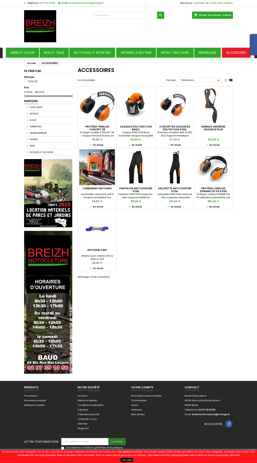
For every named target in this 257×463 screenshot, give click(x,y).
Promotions (30, 395)
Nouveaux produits (35, 400)
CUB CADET (36, 107)
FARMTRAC (35, 126)
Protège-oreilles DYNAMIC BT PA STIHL (213, 190)
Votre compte (142, 387)
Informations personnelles (146, 395)
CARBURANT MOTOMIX (97, 188)
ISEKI (32, 145)
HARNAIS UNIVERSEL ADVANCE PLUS (213, 128)
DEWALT (34, 113)
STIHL (33, 81)
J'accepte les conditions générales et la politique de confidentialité (94, 449)
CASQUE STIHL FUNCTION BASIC (136, 128)
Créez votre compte (221, 2)
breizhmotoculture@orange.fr (86, 2)
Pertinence (201, 80)
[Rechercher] (128, 15)
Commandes (139, 400)
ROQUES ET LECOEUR (41, 152)
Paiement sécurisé (88, 414)
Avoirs (134, 405)
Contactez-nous (87, 419)
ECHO (32, 120)
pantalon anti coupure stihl (135, 190)
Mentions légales (87, 400)
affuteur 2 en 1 (97, 250)
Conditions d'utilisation (91, 405)
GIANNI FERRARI (38, 133)
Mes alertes (138, 414)
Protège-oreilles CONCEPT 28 (97, 128)
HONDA (33, 139)
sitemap (82, 423)
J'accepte (127, 460)
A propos (83, 409)
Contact (192, 387)
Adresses (136, 409)
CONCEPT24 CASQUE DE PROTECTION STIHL (174, 128)
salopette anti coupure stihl (174, 190)
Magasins (83, 428)
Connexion (199, 2)
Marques (31, 101)
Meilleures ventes (34, 405)
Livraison (83, 395)
